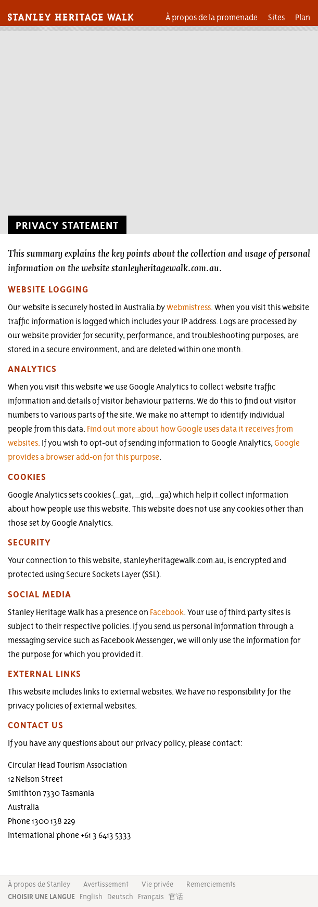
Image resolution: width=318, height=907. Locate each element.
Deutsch (120, 896)
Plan (302, 17)
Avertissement (106, 884)
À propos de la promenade (212, 17)
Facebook (167, 612)
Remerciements (211, 884)
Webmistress (189, 307)
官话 (176, 897)
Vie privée (157, 884)
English (91, 896)
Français (151, 896)
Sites (276, 17)
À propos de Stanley (39, 884)
